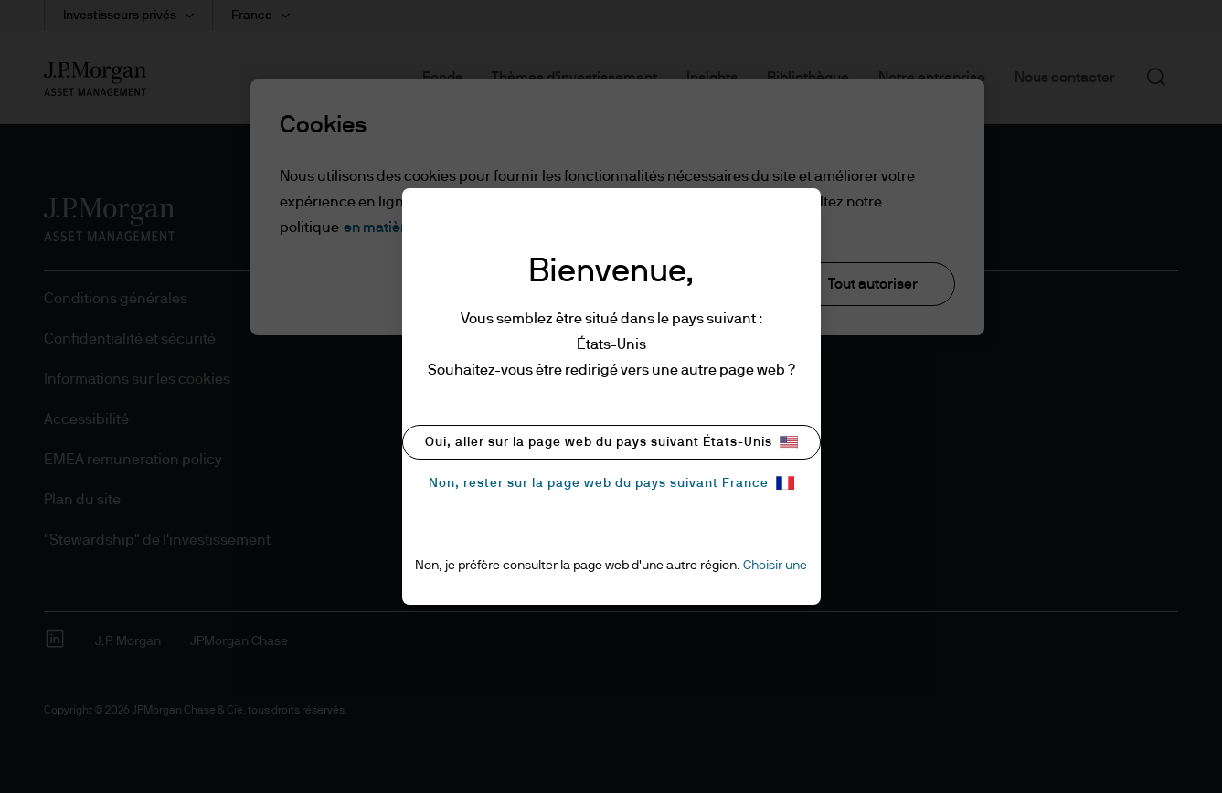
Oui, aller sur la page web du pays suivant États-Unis (611, 442)
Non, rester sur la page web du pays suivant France (611, 483)
